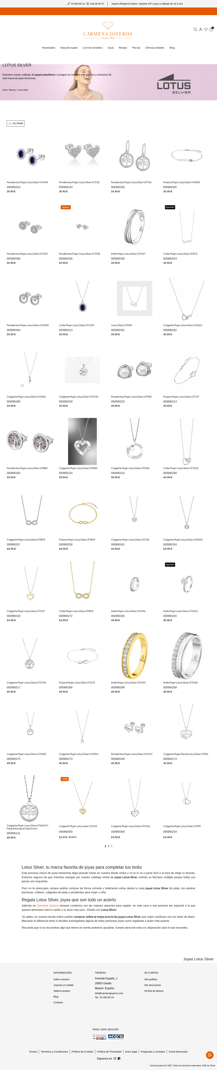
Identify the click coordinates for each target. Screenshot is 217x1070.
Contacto (58, 1002)
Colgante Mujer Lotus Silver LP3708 (26, 682)
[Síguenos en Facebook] (115, 1059)
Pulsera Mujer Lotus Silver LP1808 (181, 182)
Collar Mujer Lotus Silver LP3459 (76, 325)
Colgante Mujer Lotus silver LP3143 (78, 826)
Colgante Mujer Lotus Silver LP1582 (130, 468)
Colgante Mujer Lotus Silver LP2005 (183, 539)
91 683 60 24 (78, 3)
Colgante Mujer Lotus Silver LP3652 (182, 325)
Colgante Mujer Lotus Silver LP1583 (78, 468)
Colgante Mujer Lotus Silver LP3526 (130, 826)
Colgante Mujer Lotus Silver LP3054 (78, 753)
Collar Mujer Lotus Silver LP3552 (180, 468)
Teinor (212, 1065)
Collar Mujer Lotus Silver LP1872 (180, 253)
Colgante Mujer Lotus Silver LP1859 (26, 539)
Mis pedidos (150, 979)
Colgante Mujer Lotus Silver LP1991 (182, 826)
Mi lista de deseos (153, 991)
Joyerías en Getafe (63, 985)
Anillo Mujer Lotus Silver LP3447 (128, 253)
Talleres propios (61, 991)
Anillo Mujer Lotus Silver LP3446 (128, 610)
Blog (55, 996)
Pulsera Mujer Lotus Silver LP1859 (77, 539)
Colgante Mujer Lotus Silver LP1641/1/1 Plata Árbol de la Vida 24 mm (27, 827)
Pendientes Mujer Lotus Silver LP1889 (27, 468)
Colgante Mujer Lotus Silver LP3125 (130, 539)
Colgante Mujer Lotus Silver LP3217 (26, 610)
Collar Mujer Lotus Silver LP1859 (76, 610)
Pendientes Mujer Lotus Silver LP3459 (27, 182)
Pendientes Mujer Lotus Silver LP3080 (28, 325)
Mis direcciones (152, 985)
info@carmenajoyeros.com (109, 993)
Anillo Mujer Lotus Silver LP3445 (128, 682)
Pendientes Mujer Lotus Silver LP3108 (79, 253)
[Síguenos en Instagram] (119, 1059)
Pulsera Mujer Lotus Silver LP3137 (181, 396)
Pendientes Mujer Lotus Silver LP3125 (79, 182)
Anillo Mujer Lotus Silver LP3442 (180, 610)
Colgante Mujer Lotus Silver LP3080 (26, 753)
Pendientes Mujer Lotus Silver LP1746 (131, 182)
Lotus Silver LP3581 (121, 325)
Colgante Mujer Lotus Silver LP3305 (78, 396)
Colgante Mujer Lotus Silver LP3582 (26, 396)
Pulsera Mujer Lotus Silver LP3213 (77, 682)
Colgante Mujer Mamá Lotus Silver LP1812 (185, 753)
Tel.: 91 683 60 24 (104, 997)
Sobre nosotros (61, 979)
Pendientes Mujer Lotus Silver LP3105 (27, 253)
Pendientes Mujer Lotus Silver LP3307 (132, 753)
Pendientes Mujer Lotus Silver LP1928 (131, 396)
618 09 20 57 (97, 3)
